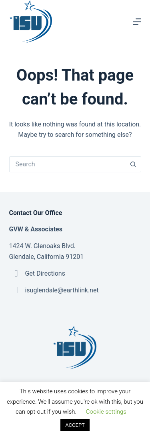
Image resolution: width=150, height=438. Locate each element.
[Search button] (133, 164)
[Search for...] (67, 164)
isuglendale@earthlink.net (61, 290)
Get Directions (45, 273)
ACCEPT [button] (75, 425)
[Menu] (137, 22)
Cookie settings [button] (106, 411)
